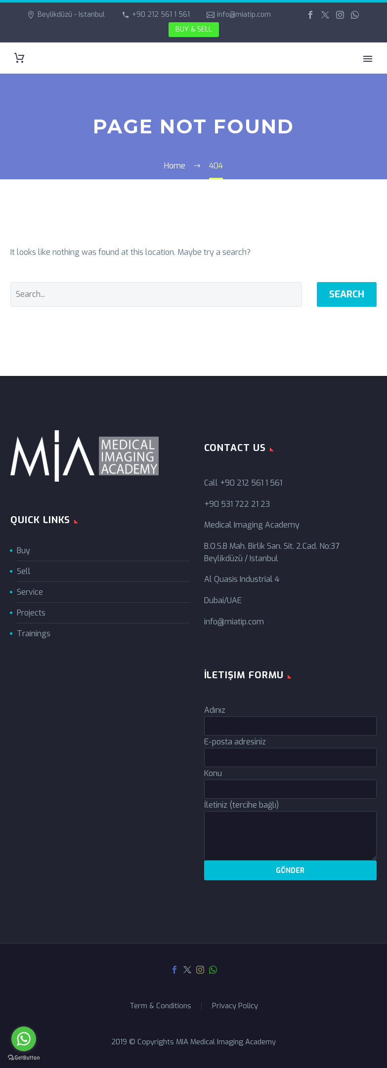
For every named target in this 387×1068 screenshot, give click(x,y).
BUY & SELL (193, 29)
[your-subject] (290, 789)
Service (30, 592)
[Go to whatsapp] (23, 1039)
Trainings (33, 633)
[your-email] (290, 757)
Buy (23, 550)
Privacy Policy (235, 1006)
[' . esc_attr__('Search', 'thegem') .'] (156, 294)
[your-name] (290, 726)
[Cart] (19, 58)
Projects (31, 613)
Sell (24, 571)
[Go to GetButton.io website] (24, 1058)
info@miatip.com (244, 14)
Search (346, 294)
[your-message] (290, 836)
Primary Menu (367, 59)
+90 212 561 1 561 (161, 14)
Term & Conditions (160, 1006)
